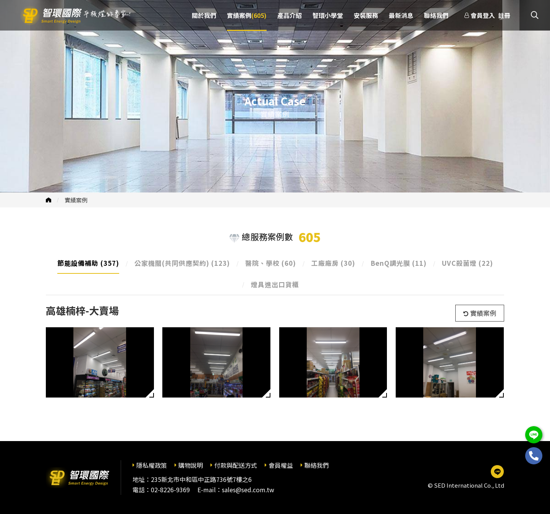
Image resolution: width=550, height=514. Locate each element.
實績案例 (76, 200)
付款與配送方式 (235, 465)
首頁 (48, 199)
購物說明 (190, 465)
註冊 (504, 15)
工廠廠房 (333, 263)
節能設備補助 (88, 263)
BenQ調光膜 (398, 263)
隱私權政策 (151, 465)
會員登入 (483, 15)
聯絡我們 (316, 465)
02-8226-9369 (170, 489)
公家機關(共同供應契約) (182, 263)
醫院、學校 (270, 263)
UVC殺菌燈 (467, 263)
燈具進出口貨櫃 (275, 284)
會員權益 (281, 465)
